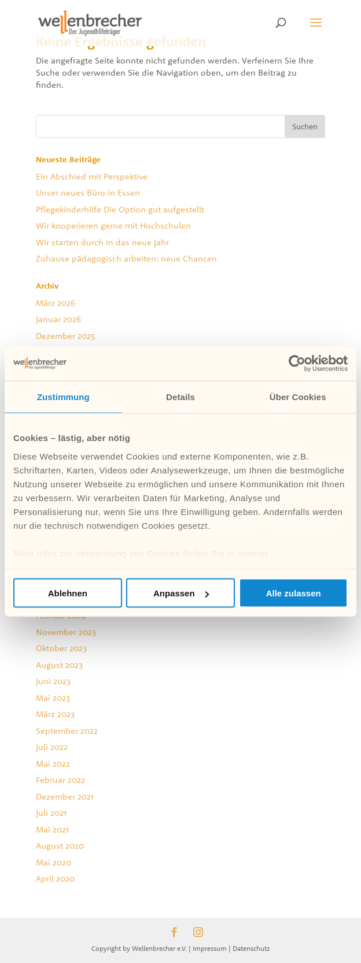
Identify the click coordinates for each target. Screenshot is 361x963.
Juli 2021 (51, 812)
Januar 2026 (58, 318)
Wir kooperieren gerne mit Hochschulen (113, 225)
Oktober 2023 (61, 648)
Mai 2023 (53, 697)
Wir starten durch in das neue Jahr (102, 242)
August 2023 (59, 664)
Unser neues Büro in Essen (88, 192)
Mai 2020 (53, 862)
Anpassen (181, 593)
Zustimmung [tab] (63, 397)
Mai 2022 (53, 763)
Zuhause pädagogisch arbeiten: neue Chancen (126, 258)
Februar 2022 (60, 779)
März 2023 (55, 713)
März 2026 (55, 302)
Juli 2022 (52, 746)
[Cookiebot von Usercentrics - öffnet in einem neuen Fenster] (297, 363)
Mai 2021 (52, 829)
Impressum (210, 948)
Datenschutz (251, 948)
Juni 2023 (53, 680)
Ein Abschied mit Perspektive (92, 176)
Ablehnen (67, 593)
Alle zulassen (293, 593)
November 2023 (66, 631)
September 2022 (67, 730)
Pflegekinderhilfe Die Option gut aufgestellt (120, 209)
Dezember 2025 (65, 335)
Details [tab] (180, 397)
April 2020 (55, 878)
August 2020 (60, 845)
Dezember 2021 (65, 796)
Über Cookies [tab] (298, 397)
